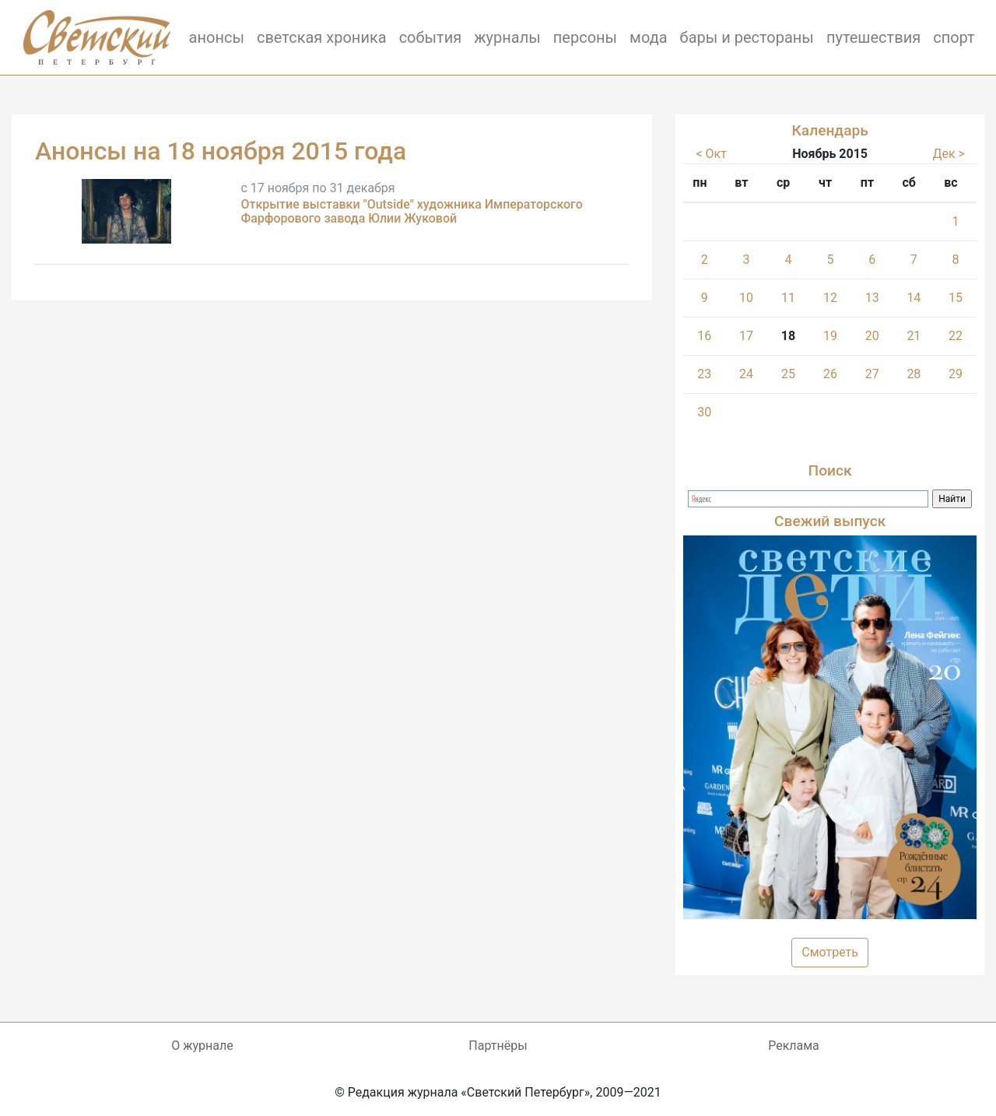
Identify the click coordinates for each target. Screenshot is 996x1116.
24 (746, 374)
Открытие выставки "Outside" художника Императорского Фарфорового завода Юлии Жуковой (411, 211)
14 (914, 297)
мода (649, 37)
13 (872, 297)
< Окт (711, 153)
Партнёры (497, 1045)
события (430, 37)
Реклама (793, 1045)
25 (788, 374)
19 (830, 335)
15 (956, 297)
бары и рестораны (747, 37)
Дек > (948, 153)
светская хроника (322, 37)
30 (704, 412)
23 (704, 374)
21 (914, 335)
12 (830, 297)
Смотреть (829, 952)
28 (914, 374)
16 (704, 335)
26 (830, 374)
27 (872, 374)
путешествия (873, 37)
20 (872, 335)
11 (788, 297)
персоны (585, 37)
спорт (954, 37)
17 (746, 335)
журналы (507, 37)
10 (746, 297)
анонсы (216, 37)
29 (956, 374)
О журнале (202, 1045)
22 (956, 335)
